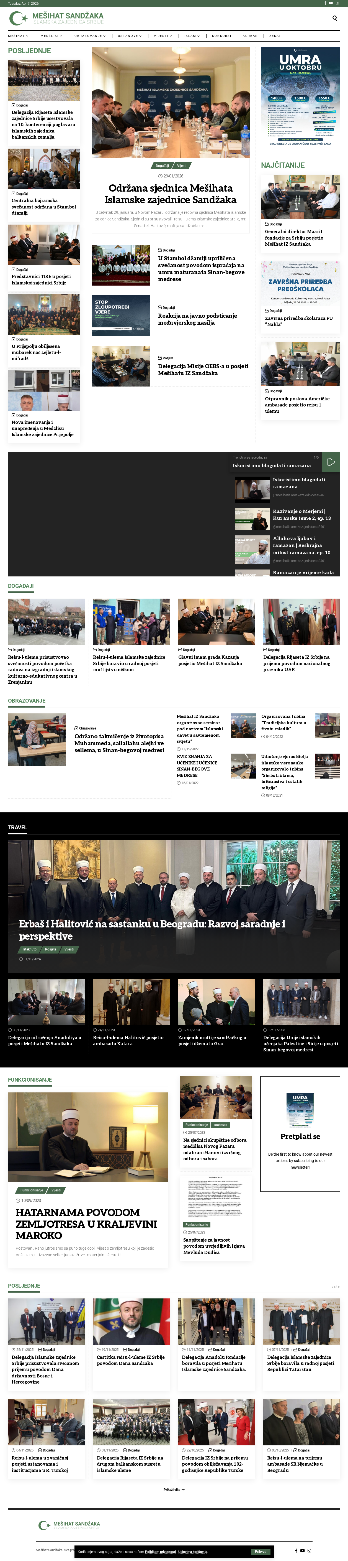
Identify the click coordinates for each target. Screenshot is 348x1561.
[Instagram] (337, 3)
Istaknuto (30, 949)
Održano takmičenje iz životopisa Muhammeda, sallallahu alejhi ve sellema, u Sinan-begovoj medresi (119, 743)
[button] (260, 1552)
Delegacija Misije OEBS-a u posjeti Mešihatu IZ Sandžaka (203, 370)
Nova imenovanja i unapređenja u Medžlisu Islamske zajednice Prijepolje (43, 429)
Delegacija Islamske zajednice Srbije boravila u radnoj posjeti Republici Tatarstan (300, 1364)
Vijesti (182, 166)
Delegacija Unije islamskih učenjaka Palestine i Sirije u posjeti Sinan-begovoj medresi (300, 1044)
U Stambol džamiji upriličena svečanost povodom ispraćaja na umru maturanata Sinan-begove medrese (201, 269)
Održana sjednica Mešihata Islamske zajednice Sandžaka (170, 194)
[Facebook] (325, 3)
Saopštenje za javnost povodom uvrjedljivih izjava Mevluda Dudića (214, 1246)
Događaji (162, 166)
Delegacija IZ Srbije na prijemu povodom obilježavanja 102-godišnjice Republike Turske (215, 1465)
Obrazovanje (88, 728)
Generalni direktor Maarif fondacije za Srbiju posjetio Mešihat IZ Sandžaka (294, 238)
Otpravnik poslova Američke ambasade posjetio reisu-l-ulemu (297, 405)
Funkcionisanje (32, 1190)
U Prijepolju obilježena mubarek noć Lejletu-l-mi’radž (36, 353)
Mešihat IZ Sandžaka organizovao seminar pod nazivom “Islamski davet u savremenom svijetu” (200, 729)
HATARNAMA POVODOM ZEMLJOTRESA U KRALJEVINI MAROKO (79, 1224)
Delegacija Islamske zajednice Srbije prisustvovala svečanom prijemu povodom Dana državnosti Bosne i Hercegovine (45, 1370)
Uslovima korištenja (192, 1552)
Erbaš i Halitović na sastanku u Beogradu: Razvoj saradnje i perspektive (153, 930)
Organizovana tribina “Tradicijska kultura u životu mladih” (283, 722)
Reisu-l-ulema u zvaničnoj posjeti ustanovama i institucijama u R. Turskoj (40, 1465)
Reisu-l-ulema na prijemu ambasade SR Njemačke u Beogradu (295, 1465)
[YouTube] (331, 3)
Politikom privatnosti (160, 1552)
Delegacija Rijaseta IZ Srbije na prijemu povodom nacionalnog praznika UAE (297, 664)
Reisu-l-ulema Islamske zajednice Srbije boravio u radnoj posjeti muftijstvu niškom (129, 664)
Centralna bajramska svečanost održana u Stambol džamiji (44, 207)
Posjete (168, 358)
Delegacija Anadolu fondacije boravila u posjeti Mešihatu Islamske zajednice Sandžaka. (214, 1364)
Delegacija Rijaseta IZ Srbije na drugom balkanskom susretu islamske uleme (130, 1465)
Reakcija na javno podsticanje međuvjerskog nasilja (198, 319)
